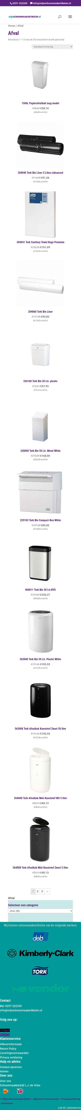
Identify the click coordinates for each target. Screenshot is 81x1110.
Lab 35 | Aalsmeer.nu (69, 1107)
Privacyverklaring (70, 1099)
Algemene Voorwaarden (46, 1099)
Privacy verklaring (11, 1057)
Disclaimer (7, 1103)
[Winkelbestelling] (52, 46)
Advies (4, 1071)
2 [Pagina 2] (37, 891)
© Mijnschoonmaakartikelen (15, 1099)
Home (11, 25)
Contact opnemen (11, 1067)
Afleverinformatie (11, 1044)
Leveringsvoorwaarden (14, 1053)
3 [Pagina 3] (42, 891)
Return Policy (8, 1048)
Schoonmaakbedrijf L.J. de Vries (20, 1085)
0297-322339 (20, 3)
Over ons (5, 1081)
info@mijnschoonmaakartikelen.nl (21, 1010)
